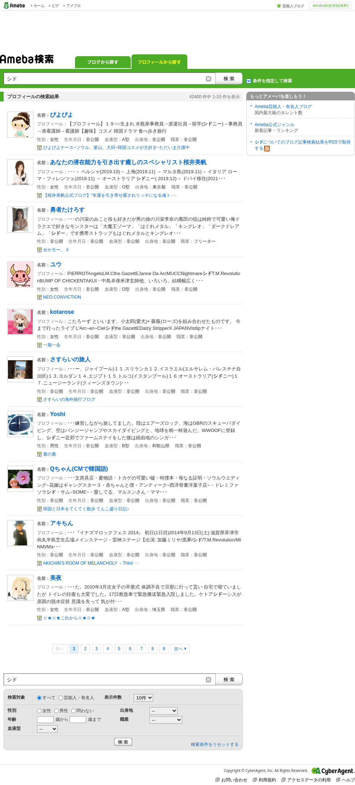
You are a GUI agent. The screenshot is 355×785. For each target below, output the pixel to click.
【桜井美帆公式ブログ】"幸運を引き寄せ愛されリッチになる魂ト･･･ (110, 195)
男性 (63, 710)
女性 (46, 710)
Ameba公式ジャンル (275, 124)
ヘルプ (345, 780)
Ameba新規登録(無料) (330, 5)
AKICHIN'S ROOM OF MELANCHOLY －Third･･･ (91, 563)
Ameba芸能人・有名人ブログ (283, 106)
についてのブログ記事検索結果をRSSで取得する (303, 145)
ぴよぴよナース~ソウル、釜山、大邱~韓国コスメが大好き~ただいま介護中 (116, 147)
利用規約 (264, 780)
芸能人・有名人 (79, 697)
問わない (85, 710)
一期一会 (51, 345)
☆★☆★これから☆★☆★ (69, 617)
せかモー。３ (56, 249)
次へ (178, 648)
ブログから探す (103, 61)
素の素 (49, 454)
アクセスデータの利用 (306, 780)
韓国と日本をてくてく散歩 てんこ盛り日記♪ (86, 508)
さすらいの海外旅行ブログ (69, 399)
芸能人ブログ (293, 5)
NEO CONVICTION (62, 297)
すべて (48, 697)
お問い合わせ (231, 780)
